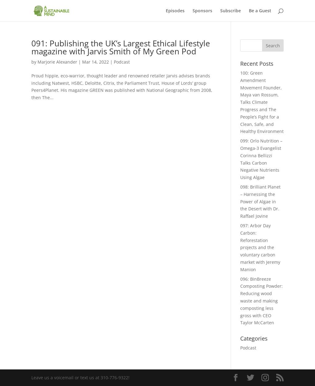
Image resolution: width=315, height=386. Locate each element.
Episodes (175, 11)
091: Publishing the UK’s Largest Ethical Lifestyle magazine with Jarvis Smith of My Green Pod (120, 47)
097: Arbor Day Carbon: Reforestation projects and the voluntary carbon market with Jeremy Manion (260, 247)
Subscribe (230, 11)
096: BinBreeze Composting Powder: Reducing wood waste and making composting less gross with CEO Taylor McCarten (261, 301)
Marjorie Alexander (57, 62)
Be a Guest (260, 11)
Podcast (122, 62)
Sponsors (202, 11)
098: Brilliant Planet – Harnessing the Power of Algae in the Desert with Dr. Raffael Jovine (260, 201)
